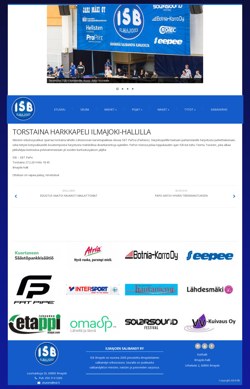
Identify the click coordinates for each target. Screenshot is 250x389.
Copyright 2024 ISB (229, 380)
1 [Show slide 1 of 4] (117, 89)
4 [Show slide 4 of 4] (132, 89)
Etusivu (59, 109)
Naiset (163, 109)
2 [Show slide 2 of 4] (122, 89)
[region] (125, 50)
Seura (84, 109)
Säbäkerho (219, 109)
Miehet (110, 109)
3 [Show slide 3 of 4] (127, 89)
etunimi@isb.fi (51, 382)
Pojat (137, 109)
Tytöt (190, 109)
